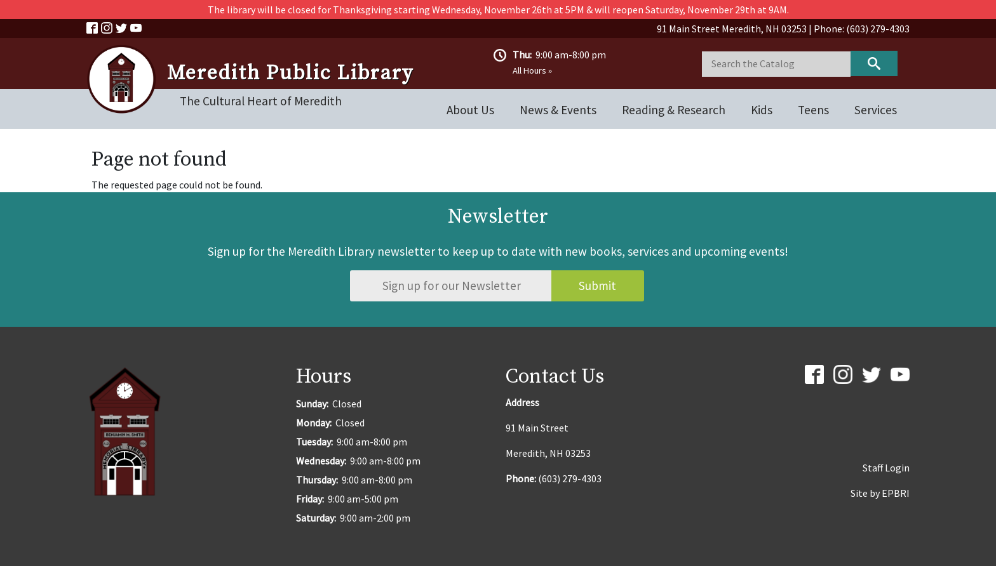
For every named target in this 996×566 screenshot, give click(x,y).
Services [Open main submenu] (875, 109)
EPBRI (896, 493)
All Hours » (532, 70)
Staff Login (886, 467)
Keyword (874, 63)
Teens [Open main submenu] (813, 109)
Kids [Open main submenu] (761, 109)
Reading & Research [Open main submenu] (673, 109)
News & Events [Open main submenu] (558, 109)
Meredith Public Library (290, 73)
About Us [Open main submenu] (470, 109)
